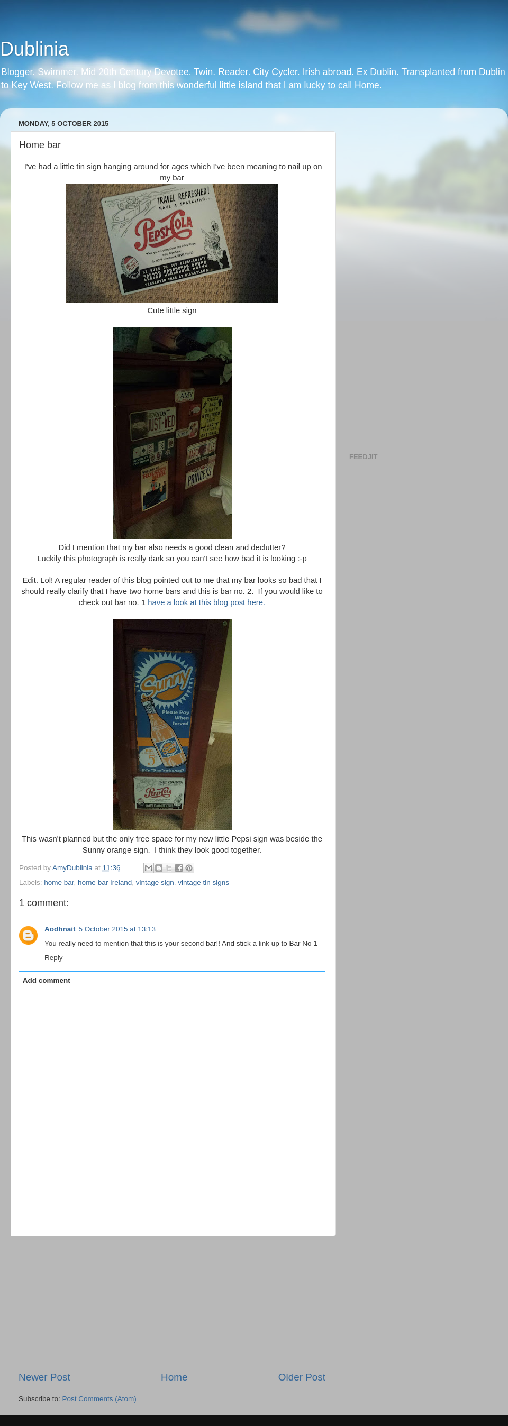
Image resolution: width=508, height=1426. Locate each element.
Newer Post (44, 1377)
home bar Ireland (105, 882)
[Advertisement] (172, 1303)
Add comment (46, 980)
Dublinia (34, 49)
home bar (59, 882)
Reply (53, 958)
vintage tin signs (203, 882)
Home (174, 1377)
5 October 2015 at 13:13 (117, 929)
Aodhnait (60, 929)
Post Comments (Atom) (99, 1399)
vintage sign (155, 882)
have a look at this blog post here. (206, 602)
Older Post (301, 1377)
